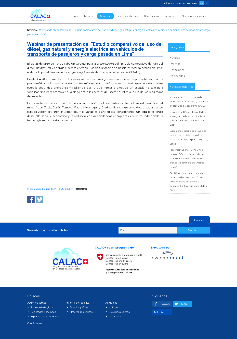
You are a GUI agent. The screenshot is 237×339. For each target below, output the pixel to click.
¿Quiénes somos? (37, 302)
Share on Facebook (31, 199)
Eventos (175, 63)
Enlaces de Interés (187, 3)
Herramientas (151, 16)
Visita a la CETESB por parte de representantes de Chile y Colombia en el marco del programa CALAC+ (189, 101)
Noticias (175, 57)
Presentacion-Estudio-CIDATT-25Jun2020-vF (50, 189)
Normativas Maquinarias (194, 16)
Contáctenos (167, 3)
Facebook (161, 304)
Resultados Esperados (43, 311)
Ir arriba (199, 220)
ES (201, 3)
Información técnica (127, 16)
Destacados (177, 76)
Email (160, 312)
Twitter (180, 304)
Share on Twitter (39, 199)
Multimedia (170, 16)
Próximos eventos (119, 311)
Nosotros (89, 16)
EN (207, 3)
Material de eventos (81, 311)
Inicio (76, 16)
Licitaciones (177, 70)
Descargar (81, 189)
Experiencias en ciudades (44, 316)
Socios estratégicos (41, 307)
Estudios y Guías (79, 307)
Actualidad (105, 16)
